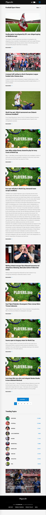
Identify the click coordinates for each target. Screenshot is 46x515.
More (39, 7)
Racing (13, 443)
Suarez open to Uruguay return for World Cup (20, 345)
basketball (14, 449)
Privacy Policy (29, 512)
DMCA (36, 512)
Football (13, 428)
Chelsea (13, 459)
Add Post (10, 512)
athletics (13, 464)
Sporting (13, 423)
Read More (9, 48)
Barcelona (14, 454)
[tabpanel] (23, 486)
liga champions (15, 438)
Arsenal (13, 433)
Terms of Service (19, 512)
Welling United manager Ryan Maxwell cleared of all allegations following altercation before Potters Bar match (22, 271)
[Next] (30, 409)
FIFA (12, 469)
